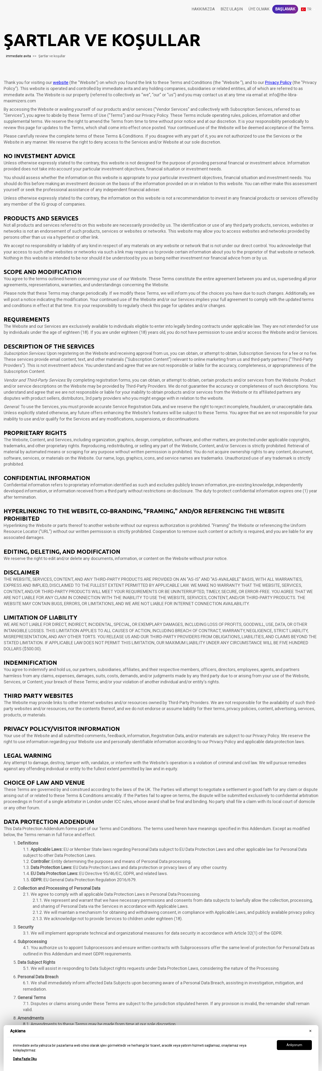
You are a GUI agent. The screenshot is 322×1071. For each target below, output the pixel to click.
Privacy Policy (278, 82)
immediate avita (18, 56)
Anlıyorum (294, 1045)
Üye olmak (259, 9)
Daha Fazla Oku (25, 1059)
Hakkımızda (203, 9)
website (60, 82)
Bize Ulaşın (232, 9)
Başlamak (285, 9)
